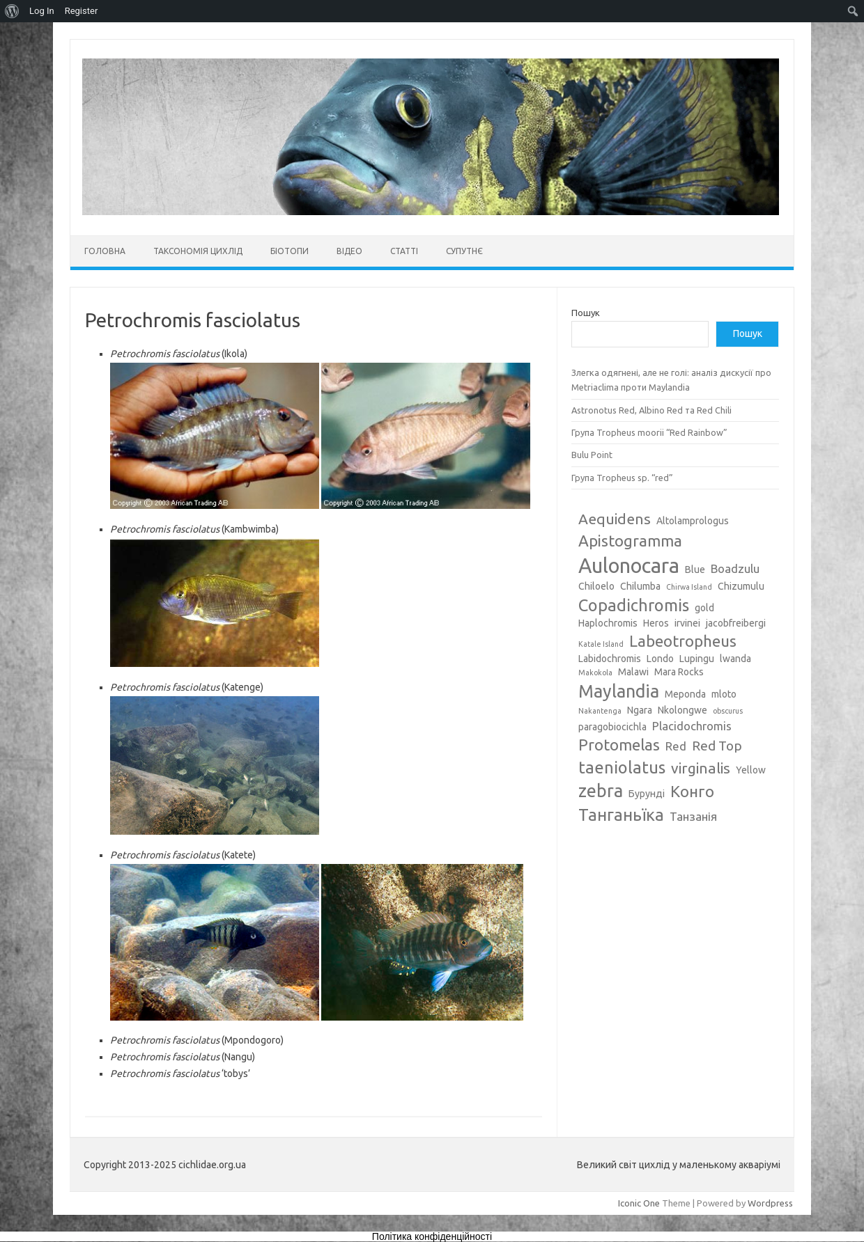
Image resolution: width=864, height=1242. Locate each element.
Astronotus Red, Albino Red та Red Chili (651, 410)
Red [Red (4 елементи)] (675, 746)
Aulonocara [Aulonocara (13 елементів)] (628, 565)
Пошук (585, 312)
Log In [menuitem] (41, 11)
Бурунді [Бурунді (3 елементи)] (646, 793)
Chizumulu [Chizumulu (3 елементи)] (741, 586)
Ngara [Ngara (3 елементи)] (639, 710)
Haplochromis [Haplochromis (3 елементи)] (608, 623)
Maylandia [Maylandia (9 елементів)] (618, 691)
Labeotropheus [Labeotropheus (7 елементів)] (682, 641)
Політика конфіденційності (432, 1236)
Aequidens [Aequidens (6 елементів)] (614, 518)
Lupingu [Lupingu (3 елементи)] (696, 658)
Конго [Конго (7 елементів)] (692, 791)
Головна (104, 251)
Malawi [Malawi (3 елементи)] (633, 671)
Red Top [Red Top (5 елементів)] (717, 745)
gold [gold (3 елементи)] (704, 607)
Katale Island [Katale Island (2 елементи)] (601, 644)
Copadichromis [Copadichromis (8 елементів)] (633, 605)
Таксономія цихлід (197, 251)
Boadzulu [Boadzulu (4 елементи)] (735, 568)
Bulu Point (591, 454)
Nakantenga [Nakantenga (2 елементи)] (600, 711)
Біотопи (289, 251)
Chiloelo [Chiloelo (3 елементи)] (596, 586)
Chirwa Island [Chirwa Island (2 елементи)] (689, 587)
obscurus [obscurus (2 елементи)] (728, 711)
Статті (404, 251)
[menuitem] (12, 11)
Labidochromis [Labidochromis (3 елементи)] (609, 658)
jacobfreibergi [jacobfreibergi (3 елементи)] (736, 623)
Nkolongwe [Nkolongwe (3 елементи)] (682, 710)
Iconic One (639, 1203)
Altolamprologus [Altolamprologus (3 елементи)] (692, 520)
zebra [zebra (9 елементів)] (600, 791)
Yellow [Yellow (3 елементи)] (751, 770)
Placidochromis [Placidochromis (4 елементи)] (692, 725)
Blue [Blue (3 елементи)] (695, 569)
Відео (349, 251)
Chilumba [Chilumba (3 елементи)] (640, 586)
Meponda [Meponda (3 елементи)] (685, 694)
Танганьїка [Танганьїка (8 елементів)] (621, 814)
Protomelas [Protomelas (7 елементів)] (619, 744)
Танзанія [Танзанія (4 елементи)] (693, 816)
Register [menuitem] (81, 11)
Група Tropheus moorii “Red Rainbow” (649, 432)
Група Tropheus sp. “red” (622, 477)
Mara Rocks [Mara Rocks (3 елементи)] (679, 671)
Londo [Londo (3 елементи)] (660, 658)
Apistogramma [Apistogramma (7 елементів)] (630, 540)
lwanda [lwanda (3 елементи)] (735, 658)
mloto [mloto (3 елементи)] (723, 694)
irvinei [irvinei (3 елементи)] (687, 623)
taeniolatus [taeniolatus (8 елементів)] (621, 767)
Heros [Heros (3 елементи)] (656, 623)
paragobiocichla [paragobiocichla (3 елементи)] (612, 726)
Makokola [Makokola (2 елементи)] (595, 672)
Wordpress (770, 1203)
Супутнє (464, 251)
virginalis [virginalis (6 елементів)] (700, 768)
